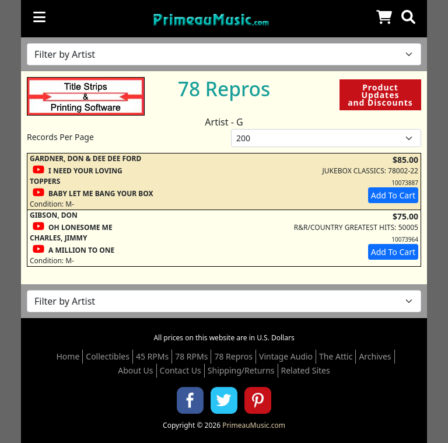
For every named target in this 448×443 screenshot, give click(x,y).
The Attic (335, 356)
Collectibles (108, 356)
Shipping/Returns (241, 370)
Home (67, 356)
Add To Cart (393, 195)
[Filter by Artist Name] (224, 54)
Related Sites (305, 370)
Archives (375, 356)
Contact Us (180, 370)
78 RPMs (191, 356)
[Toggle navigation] (39, 17)
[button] (408, 17)
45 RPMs (152, 356)
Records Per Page (60, 136)
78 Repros (233, 356)
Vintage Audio (286, 356)
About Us (135, 370)
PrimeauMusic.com (253, 425)
